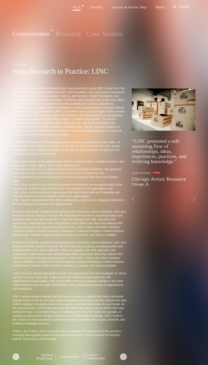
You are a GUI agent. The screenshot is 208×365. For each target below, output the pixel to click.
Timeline (96, 7)
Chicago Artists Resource (159, 179)
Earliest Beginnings (44, 356)
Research (68, 33)
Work (77, 7)
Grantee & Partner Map (129, 7)
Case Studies (105, 33)
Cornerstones (31, 33)
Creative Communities (95, 356)
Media (160, 7)
